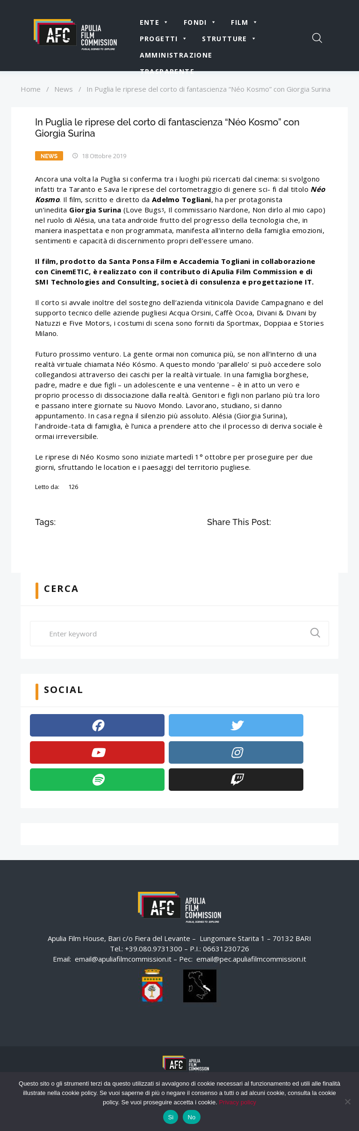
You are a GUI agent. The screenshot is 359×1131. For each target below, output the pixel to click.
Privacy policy (237, 1102)
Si (170, 1117)
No (191, 1117)
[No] (347, 1101)
